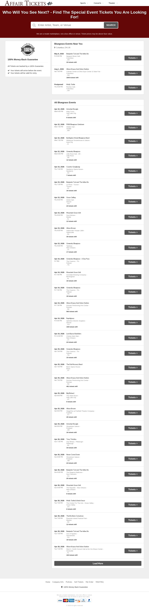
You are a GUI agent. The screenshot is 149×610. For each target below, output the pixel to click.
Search (110, 25)
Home (47, 582)
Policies (69, 582)
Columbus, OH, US (62, 47)
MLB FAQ (100, 582)
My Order (90, 582)
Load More (98, 563)
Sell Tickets (78, 582)
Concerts (99, 3)
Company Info (58, 582)
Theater (113, 3)
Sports (84, 3)
